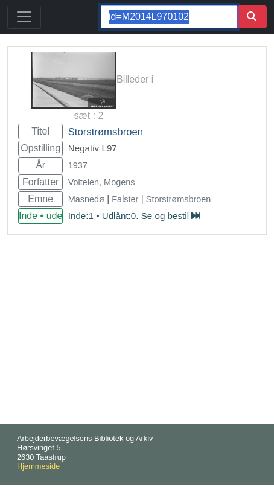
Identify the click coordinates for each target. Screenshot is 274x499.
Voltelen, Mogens (101, 182)
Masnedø (86, 199)
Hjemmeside (38, 466)
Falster (125, 199)
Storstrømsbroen (105, 132)
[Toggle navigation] (24, 17)
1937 (78, 165)
